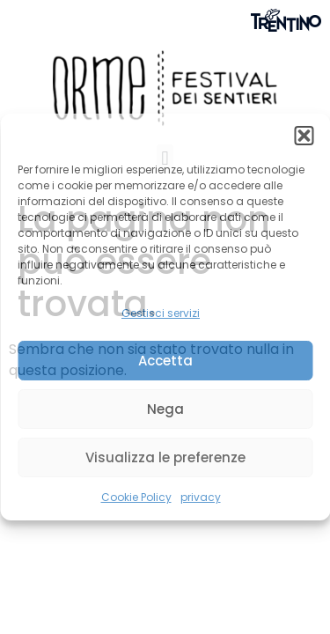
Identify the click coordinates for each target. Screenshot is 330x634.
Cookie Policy (136, 497)
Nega (165, 409)
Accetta (165, 360)
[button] (303, 135)
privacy (200, 497)
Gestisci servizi (160, 313)
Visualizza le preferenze (165, 457)
